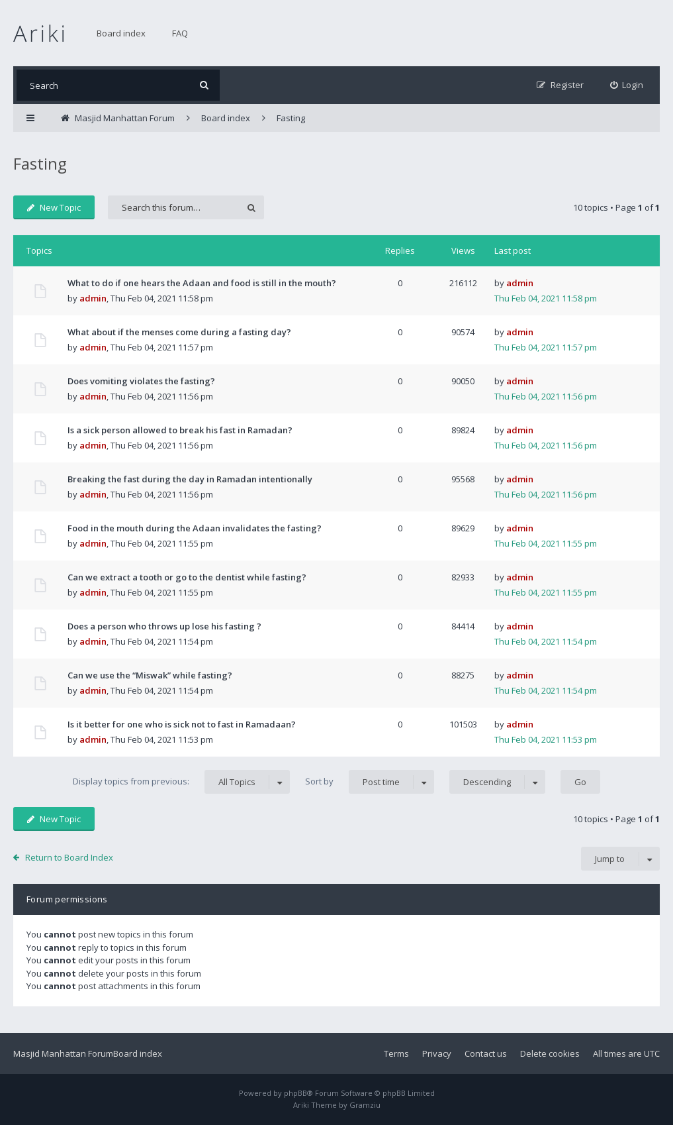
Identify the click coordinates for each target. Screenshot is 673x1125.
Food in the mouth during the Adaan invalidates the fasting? (194, 528)
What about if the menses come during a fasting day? (179, 332)
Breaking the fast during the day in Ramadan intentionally (189, 479)
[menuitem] (627, 85)
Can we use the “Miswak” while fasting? (149, 675)
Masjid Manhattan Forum (63, 1053)
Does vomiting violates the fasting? (141, 381)
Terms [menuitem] (396, 1053)
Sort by (369, 782)
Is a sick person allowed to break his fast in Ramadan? (179, 430)
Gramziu (365, 1105)
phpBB (295, 1093)
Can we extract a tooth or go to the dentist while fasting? (186, 577)
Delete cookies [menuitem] (550, 1053)
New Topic (54, 207)
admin (93, 298)
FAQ (180, 33)
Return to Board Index (69, 857)
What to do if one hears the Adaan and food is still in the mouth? (201, 283)
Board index (121, 33)
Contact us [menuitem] (486, 1053)
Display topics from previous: (181, 782)
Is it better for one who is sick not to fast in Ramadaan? (181, 724)
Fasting (40, 163)
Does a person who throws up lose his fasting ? (164, 626)
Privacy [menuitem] (436, 1053)
